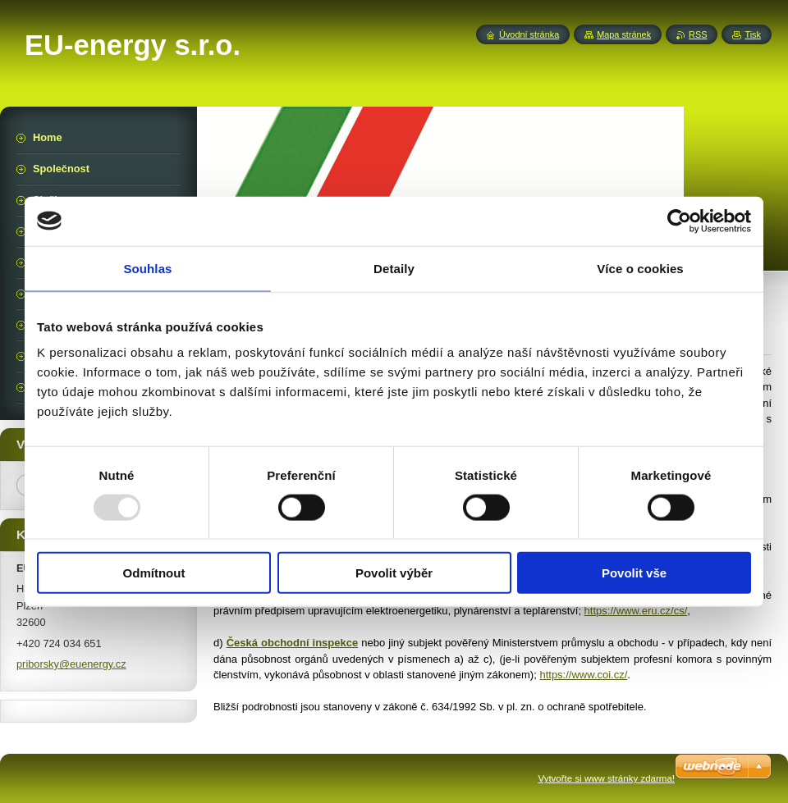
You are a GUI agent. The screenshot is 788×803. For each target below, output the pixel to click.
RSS (698, 34)
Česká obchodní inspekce (293, 642)
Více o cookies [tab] (640, 268)
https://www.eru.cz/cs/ (636, 611)
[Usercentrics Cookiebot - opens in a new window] (679, 220)
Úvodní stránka (529, 34)
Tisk (752, 34)
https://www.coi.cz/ (583, 674)
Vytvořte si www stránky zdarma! (606, 778)
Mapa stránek (624, 34)
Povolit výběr (394, 573)
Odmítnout (154, 573)
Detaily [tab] (394, 268)
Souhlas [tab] (147, 268)
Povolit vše (634, 573)
